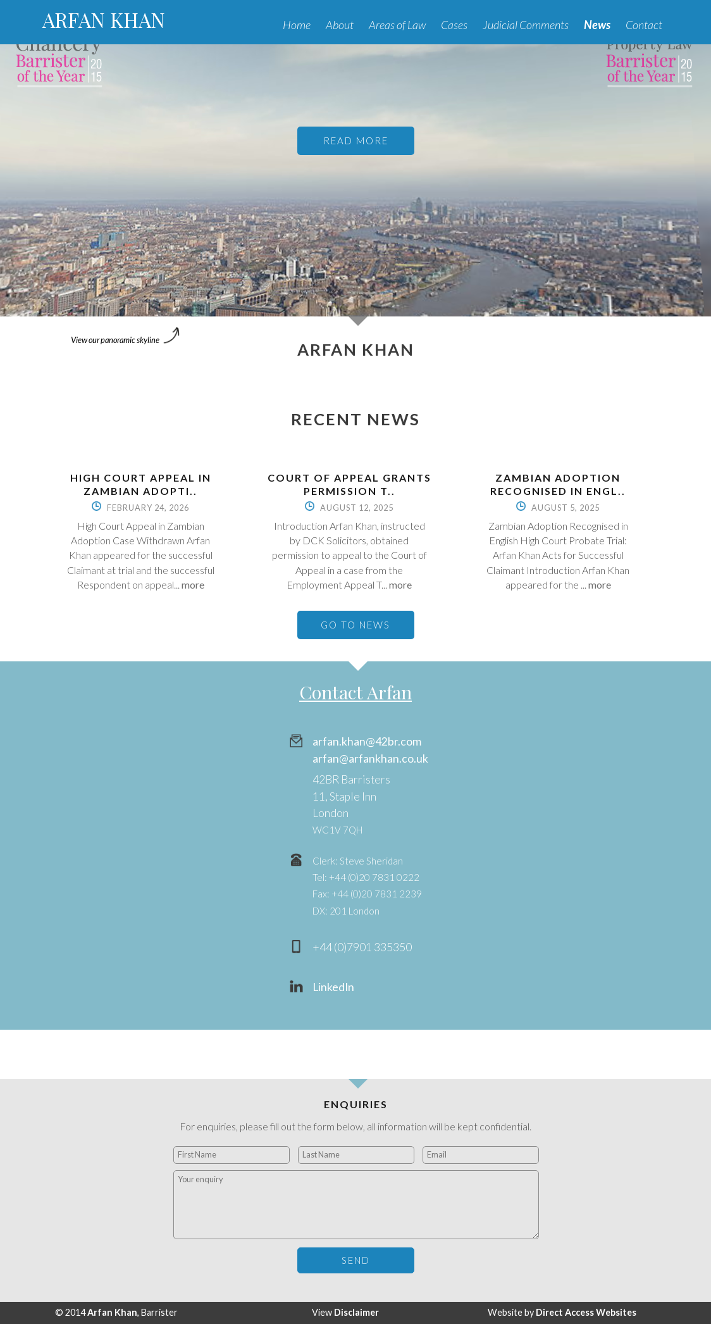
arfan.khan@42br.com (366, 741)
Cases (454, 25)
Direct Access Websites (586, 1312)
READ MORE (355, 140)
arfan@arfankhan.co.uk (370, 758)
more (193, 584)
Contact (644, 25)
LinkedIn (333, 987)
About (340, 25)
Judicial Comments (526, 25)
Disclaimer (356, 1312)
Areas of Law (397, 25)
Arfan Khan (112, 1312)
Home (297, 25)
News (597, 25)
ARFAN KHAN (103, 19)
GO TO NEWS (355, 624)
